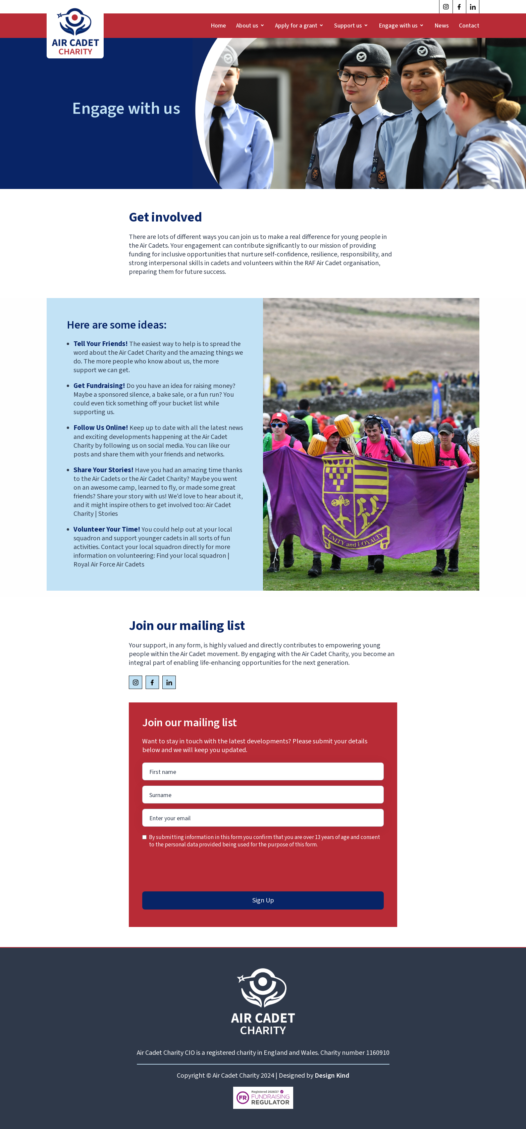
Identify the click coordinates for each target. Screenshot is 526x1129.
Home (218, 25)
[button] (250, 25)
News (441, 25)
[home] (75, 31)
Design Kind (332, 1075)
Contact (469, 25)
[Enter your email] (263, 771)
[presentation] (193, 870)
